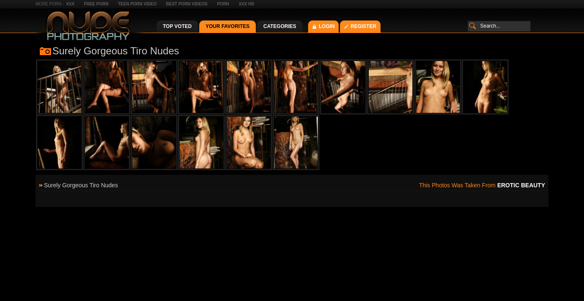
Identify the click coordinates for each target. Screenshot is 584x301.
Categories (279, 26)
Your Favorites (228, 26)
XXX (70, 4)
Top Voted (177, 26)
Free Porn (96, 4)
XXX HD (246, 4)
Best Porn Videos (187, 4)
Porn (223, 4)
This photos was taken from (482, 185)
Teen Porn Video (137, 4)
